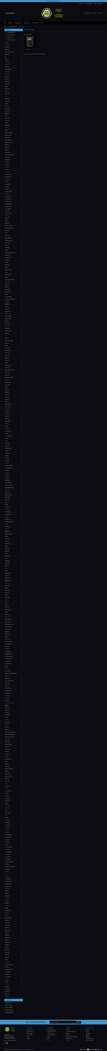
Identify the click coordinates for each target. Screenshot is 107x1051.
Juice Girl (7, 475)
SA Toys (7, 719)
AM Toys (7, 91)
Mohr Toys (7, 585)
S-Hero (6, 717)
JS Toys (7, 472)
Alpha (6, 86)
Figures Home (8, 318)
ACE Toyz (7, 66)
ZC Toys (7, 984)
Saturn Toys (7, 722)
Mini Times (7, 563)
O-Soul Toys (8, 639)
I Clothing (7, 428)
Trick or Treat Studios (10, 866)
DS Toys (7, 262)
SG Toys (7, 724)
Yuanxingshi (7, 971)
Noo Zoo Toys (8, 634)
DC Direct (7, 230)
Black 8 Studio (8, 140)
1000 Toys (7, 49)
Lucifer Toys (8, 526)
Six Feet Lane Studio (9, 736)
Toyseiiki (7, 827)
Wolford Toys (8, 937)
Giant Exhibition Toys (9, 370)
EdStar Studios (8, 269)
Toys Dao (7, 842)
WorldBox (7, 944)
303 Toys (7, 54)
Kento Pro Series (9, 485)
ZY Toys (7, 996)
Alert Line (7, 83)
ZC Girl (6, 981)
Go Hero (7, 374)
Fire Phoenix (8, 323)
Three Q (7, 795)
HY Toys (7, 423)
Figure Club (7, 311)
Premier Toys (8, 688)
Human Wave (8, 421)
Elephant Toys (8, 274)
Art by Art (7, 98)
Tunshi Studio (8, 878)
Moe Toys (7, 582)
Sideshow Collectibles (10, 734)
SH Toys (7, 727)
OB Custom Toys (9, 641)
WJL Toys (7, 932)
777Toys (7, 61)
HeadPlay (7, 392)
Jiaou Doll (7, 460)
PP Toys (7, 685)
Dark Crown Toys (9, 225)
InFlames (7, 450)
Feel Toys (7, 301)
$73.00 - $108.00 (8, 1007)
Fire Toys (7, 326)
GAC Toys (7, 352)
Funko (6, 345)
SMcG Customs (8, 744)
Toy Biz (6, 817)
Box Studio (7, 152)
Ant (6, 96)
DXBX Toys (7, 264)
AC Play (7, 76)
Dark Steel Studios (9, 228)
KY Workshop (8, 511)
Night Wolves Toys (9, 624)
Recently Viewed (89, 1037)
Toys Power (7, 856)
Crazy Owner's (8, 201)
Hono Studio (8, 406)
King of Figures (8, 494)
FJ (5, 335)
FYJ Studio (7, 348)
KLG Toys (7, 499)
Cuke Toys (7, 211)
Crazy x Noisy (8, 196)
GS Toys (7, 379)
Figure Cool (7, 308)
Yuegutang (7, 974)
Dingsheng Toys (8, 240)
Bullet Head (7, 159)
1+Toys (7, 42)
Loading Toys (8, 519)
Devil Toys (7, 235)
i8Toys (6, 426)
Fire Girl (7, 321)
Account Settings (89, 1039)
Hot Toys (7, 416)
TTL (6, 873)
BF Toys (7, 127)
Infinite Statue (8, 448)
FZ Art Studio (8, 350)
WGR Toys (7, 922)
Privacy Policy (35, 22)
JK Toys (7, 463)
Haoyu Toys (7, 384)
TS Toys (7, 871)
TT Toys (7, 876)
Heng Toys (7, 394)
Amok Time (7, 93)
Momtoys (7, 592)
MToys (6, 604)
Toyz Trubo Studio (9, 861)
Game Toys (7, 355)
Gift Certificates (88, 3)
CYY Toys (7, 215)
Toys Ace (7, 832)
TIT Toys (7, 805)
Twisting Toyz (8, 886)
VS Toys (7, 915)
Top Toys (7, 807)
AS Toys (7, 105)
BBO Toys (7, 118)
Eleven (6, 277)
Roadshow (7, 710)
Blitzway (7, 147)
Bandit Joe (7, 113)
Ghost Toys (7, 367)
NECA (6, 612)
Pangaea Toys (8, 661)
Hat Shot (7, 389)
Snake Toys (7, 746)
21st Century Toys (9, 52)
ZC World (7, 986)
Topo (6, 810)
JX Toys (7, 477)
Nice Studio (7, 622)
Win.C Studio (8, 930)
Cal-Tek (7, 162)
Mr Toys (7, 600)
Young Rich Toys (8, 969)
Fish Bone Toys (8, 330)
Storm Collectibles (9, 768)
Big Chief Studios (9, 132)
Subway (7, 771)
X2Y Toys (7, 949)
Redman (7, 705)
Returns (87, 1031)
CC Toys (7, 169)
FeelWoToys (8, 304)
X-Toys (6, 959)
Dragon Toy (7, 255)
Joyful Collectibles (9, 465)
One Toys (7, 646)
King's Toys (7, 489)
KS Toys (7, 502)
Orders (87, 1029)
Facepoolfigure (8, 296)
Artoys (6, 103)
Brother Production (9, 154)
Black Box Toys (8, 142)
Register (101, 3)
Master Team (8, 543)
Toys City (7, 839)
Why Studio (7, 925)
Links (42, 22)
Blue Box (7, 149)
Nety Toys (7, 617)
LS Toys (7, 524)
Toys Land (7, 849)
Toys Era (7, 844)
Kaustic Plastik (8, 482)
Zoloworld (7, 991)
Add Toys (7, 78)
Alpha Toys (7, 88)
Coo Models (7, 184)
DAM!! (6, 220)
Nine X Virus (8, 629)
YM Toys (7, 966)
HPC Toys (7, 419)
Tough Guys (8, 812)
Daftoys (7, 218)
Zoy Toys (7, 993)
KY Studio (7, 509)
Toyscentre (7, 825)
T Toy (6, 783)
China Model (8, 176)
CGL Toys (7, 171)
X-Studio (7, 957)
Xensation (7, 952)
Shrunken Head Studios (10, 732)
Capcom (7, 164)
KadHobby (7, 480)
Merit (6, 553)
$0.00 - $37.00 (8, 1002)
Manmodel (7, 538)
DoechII (7, 245)
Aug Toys (7, 110)
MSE (6, 602)
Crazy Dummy (8, 198)
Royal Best (7, 714)
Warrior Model (8, 918)
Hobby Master (8, 404)
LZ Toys (7, 529)
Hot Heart (7, 409)
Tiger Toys (7, 800)
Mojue (6, 587)
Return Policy (27, 22)
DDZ (6, 233)
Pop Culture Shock (9, 680)
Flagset (6, 338)
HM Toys (7, 401)
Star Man (7, 766)
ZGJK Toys (7, 988)
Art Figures (7, 101)
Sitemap (28, 1037)
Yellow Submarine (9, 964)
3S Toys (7, 59)
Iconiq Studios (8, 431)
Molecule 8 (7, 590)
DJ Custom (7, 242)
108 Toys (7, 47)
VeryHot (7, 903)
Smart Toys (7, 741)
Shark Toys (7, 729)
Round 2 (7, 712)
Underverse (7, 895)
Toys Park (7, 854)
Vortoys (7, 913)
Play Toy (7, 675)
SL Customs (7, 739)
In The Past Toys (9, 436)
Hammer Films (8, 382)
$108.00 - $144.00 (9, 1010)
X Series (7, 947)
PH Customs (8, 670)
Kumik (6, 504)
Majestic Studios (8, 533)
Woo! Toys (7, 942)
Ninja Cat (7, 631)
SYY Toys (7, 781)
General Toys (8, 365)
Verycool (7, 900)
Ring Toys (7, 707)
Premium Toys (8, 690)
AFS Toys (7, 81)
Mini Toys (7, 565)
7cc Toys (7, 64)
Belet (6, 123)
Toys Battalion (8, 834)
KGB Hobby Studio (9, 487)
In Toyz (6, 438)
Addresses (88, 1034)
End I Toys (7, 282)
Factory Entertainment (10, 299)
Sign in (95, 3)
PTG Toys (7, 695)
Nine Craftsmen (8, 626)
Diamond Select (8, 237)
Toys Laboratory (8, 847)
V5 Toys (7, 898)
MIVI (6, 570)
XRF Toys (7, 954)
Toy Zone (7, 829)
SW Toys (7, 778)
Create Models (8, 203)
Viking (6, 908)
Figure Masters (8, 316)
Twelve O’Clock (8, 881)
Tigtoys (7, 803)
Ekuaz (6, 272)
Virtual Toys (7, 910)
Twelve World (8, 883)
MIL (6, 558)
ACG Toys (7, 71)
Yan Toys (7, 962)
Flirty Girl (7, 343)
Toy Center (7, 820)
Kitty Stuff (7, 497)
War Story (7, 920)
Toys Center (8, 837)
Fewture (7, 306)
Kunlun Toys (8, 507)
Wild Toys (7, 927)
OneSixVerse (8, 651)
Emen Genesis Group (9, 279)
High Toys (7, 399)
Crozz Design (8, 208)
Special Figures (8, 759)
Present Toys (8, 692)
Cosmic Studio (8, 191)
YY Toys (7, 979)
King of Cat (7, 492)
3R (5, 56)
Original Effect (8, 653)
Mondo (6, 595)
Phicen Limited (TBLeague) (11, 673)
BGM (6, 130)
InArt (6, 441)
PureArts (7, 697)
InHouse (7, 445)
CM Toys (7, 181)
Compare (81, 3)
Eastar (6, 267)
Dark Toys (7, 223)
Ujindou (7, 893)
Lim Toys (7, 516)
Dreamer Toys (8, 257)
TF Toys (7, 788)
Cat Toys (7, 167)
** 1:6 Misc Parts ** (9, 37)
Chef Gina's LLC (8, 174)
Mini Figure (7, 560)
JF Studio (7, 458)
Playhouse (7, 678)
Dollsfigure (7, 247)
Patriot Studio (8, 663)
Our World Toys (8, 658)
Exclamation (7, 291)
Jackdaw (7, 455)
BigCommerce (22, 1049)
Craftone (7, 193)
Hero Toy (7, 396)
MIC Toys (7, 555)
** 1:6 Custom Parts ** (10, 34)
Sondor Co (7, 751)
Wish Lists (88, 1036)
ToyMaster (7, 822)
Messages (88, 1032)
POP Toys (7, 683)
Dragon (6, 250)
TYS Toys (7, 888)
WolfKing (7, 935)
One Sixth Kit (8, 644)
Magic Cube (7, 531)
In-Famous (7, 443)
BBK (6, 115)
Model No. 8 (7, 577)
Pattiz (6, 666)
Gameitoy (7, 357)
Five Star (7, 333)
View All (48, 1039)
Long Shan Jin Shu (9, 521)
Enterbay (7, 284)
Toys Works (7, 859)
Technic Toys (8, 785)
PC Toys (7, 668)
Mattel (6, 546)
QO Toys (7, 700)
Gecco (6, 362)
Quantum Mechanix (9, 702)
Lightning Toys (8, 514)
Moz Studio (7, 597)
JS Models (7, 470)
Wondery (7, 940)
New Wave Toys (8, 619)
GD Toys (7, 360)
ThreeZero (7, 798)
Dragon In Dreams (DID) (10, 252)
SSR (6, 761)
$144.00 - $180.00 (9, 1012)
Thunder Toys (8, 790)
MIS (6, 568)
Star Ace (7, 763)
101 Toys (7, 44)
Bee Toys (7, 120)
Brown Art (7, 157)
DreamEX (7, 260)
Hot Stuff (7, 414)
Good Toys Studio (9, 377)
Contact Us (10, 22)
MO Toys (7, 575)
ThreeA (7, 793)
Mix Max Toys (8, 573)
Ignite (6, 433)
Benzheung (7, 125)
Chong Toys (7, 179)
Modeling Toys (8, 580)
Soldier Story (8, 749)
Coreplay (7, 189)
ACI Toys (7, 74)
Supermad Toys (8, 776)
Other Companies (9, 656)
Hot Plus (7, 411)
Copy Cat (7, 186)
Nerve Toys (7, 614)
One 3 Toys (7, 648)
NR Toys (7, 636)
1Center (33, 1049)
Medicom (7, 551)
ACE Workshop (8, 69)
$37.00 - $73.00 (8, 1005)
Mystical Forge (8, 609)
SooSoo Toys (8, 754)
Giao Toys (7, 372)
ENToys (7, 286)
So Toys (7, 756)
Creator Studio (8, 206)
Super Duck (7, 773)
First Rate (7, 328)
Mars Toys (7, 541)
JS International (8, 467)
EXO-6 (6, 294)
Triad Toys (7, 864)
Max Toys (7, 548)
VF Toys (7, 905)
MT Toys (7, 607)
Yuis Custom (8, 976)
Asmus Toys (8, 108)
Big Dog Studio (8, 135)
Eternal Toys (8, 289)
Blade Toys (7, 145)
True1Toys (7, 869)
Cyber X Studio (8, 213)
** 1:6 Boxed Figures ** (10, 32)
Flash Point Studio (9, 340)
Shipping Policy (18, 22)
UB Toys (7, 891)
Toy (6, 815)
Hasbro (6, 387)
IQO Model (7, 453)
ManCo (6, 536)
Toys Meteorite (8, 851)
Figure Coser (8, 313)
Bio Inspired (7, 137)
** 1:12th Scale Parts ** (10, 39)
